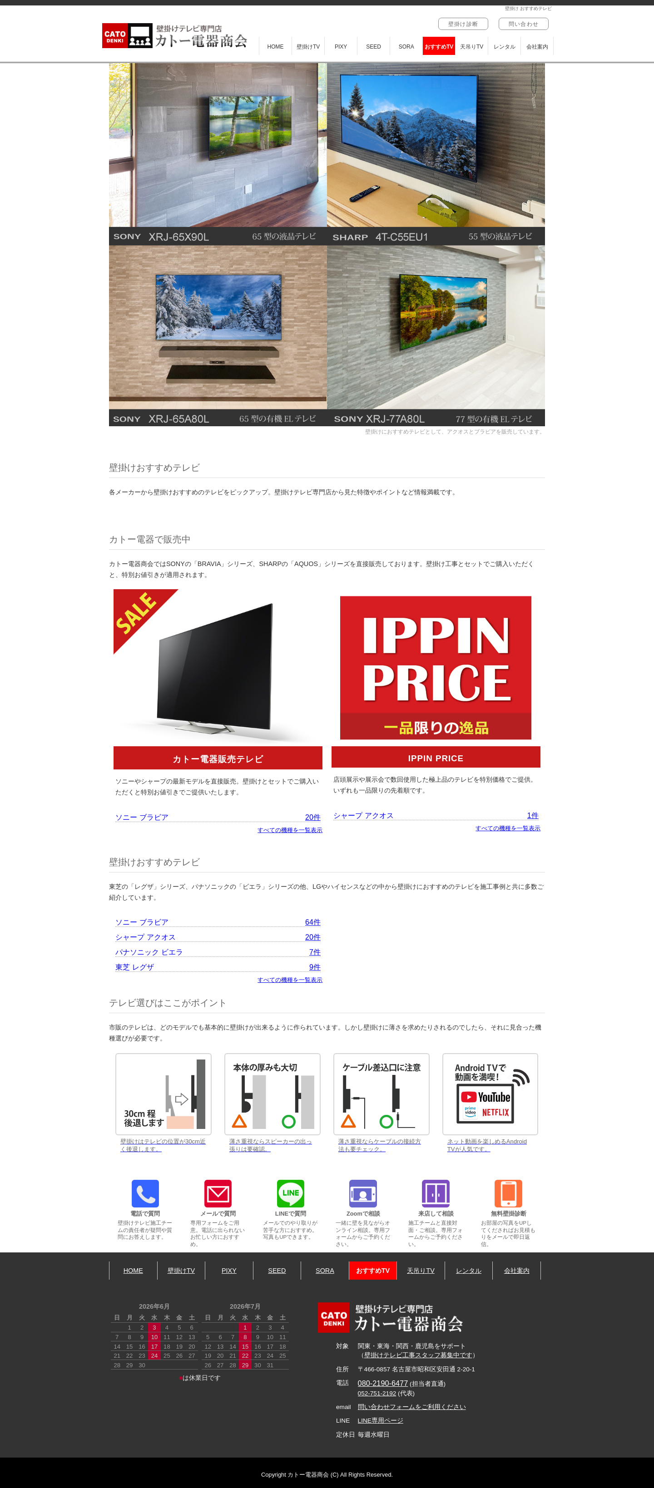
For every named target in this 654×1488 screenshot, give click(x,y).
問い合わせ (524, 24)
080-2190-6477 (383, 1383)
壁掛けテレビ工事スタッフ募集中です (418, 1355)
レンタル (504, 47)
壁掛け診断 (463, 24)
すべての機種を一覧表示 (290, 830)
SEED (373, 47)
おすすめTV (439, 47)
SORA (406, 47)
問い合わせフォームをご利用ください (412, 1407)
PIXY (341, 47)
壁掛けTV (308, 47)
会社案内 (537, 47)
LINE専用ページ (380, 1420)
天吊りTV (471, 47)
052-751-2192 (377, 1393)
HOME (276, 47)
